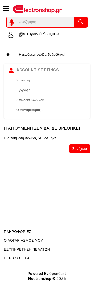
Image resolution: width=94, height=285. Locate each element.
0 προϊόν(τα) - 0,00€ (39, 34)
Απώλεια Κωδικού (30, 100)
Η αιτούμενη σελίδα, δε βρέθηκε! (42, 54)
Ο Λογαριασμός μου (32, 110)
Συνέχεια (79, 149)
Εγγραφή (23, 90)
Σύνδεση (23, 80)
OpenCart (57, 274)
